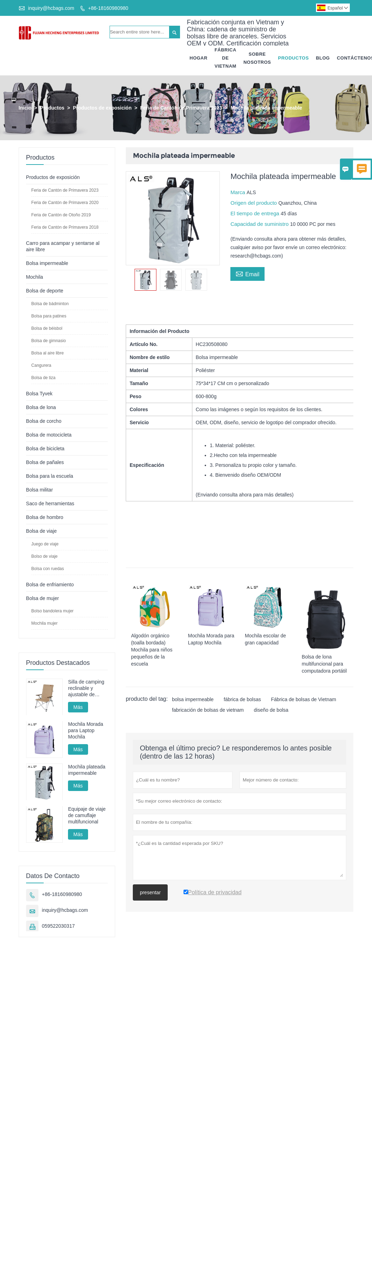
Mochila (34, 277)
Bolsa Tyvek (39, 393)
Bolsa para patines (48, 316)
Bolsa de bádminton (50, 303)
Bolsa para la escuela (49, 476)
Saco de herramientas (50, 503)
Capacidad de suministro (260, 224)
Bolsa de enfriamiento (50, 584)
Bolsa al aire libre (47, 353)
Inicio (25, 108)
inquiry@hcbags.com (51, 8)
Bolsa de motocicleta (49, 435)
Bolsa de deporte (44, 290)
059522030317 (58, 926)
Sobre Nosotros (257, 58)
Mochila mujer (44, 623)
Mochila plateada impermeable (86, 770)
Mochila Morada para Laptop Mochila (85, 731)
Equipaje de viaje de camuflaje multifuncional (87, 815)
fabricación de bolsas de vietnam (208, 710)
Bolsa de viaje (41, 531)
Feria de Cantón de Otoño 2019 (61, 214)
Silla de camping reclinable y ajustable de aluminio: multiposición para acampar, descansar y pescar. (86, 688)
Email (247, 273)
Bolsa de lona (41, 407)
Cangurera (41, 365)
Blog (323, 58)
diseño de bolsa (271, 710)
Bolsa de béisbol (46, 328)
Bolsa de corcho (43, 421)
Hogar (198, 58)
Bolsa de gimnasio (48, 340)
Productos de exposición (102, 108)
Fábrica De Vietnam (225, 58)
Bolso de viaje (44, 556)
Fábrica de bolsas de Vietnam (303, 699)
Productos (293, 58)
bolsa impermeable (192, 699)
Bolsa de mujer (42, 598)
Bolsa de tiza (43, 377)
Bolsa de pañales (45, 462)
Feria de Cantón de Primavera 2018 (65, 227)
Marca (238, 192)
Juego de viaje (44, 544)
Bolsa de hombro (44, 517)
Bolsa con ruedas (47, 568)
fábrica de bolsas (242, 699)
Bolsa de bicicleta (45, 448)
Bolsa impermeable (47, 263)
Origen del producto (254, 203)
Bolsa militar (39, 490)
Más (77, 707)
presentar (150, 892)
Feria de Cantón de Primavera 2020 (65, 202)
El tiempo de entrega (255, 213)
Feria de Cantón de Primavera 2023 (181, 108)
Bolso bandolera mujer (52, 610)
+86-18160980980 (108, 8)
